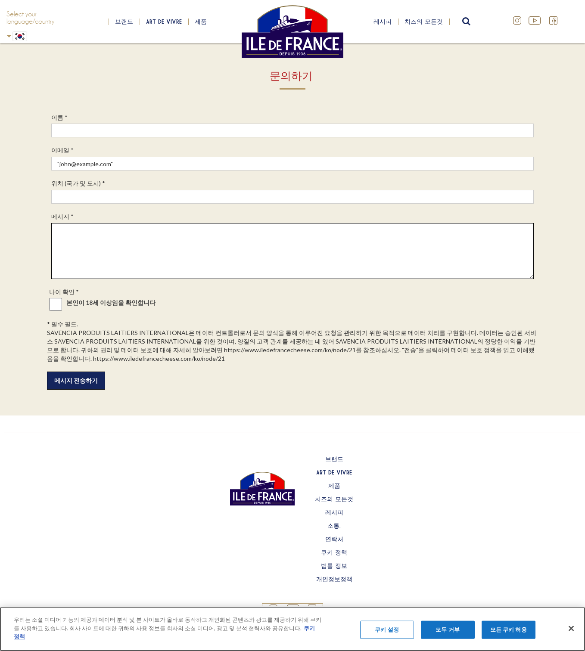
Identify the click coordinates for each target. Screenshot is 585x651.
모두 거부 (448, 629)
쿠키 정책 (334, 552)
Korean (9, 36)
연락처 (334, 539)
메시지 (62, 216)
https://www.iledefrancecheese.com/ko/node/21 (290, 349)
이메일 (62, 150)
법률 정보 (334, 565)
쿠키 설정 (387, 629)
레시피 (382, 21)
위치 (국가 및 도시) (78, 183)
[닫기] (571, 628)
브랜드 (124, 21)
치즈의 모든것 (424, 21)
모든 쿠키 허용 (508, 629)
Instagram (517, 20)
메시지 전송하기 (76, 380)
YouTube (535, 20)
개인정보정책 (334, 579)
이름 (59, 117)
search (465, 21)
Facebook (553, 20)
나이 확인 (64, 291)
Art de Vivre (164, 21)
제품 (201, 21)
